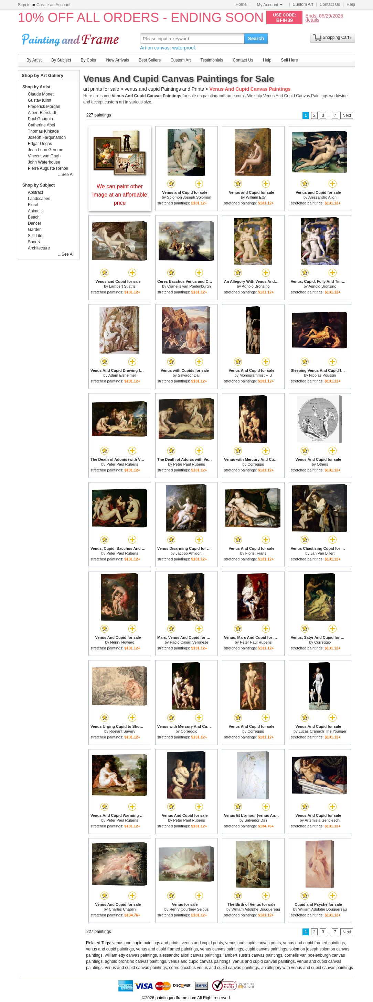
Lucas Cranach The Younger (323, 731)
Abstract (35, 192)
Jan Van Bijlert (322, 553)
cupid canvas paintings (266, 949)
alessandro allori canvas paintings (190, 955)
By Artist (34, 60)
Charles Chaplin (122, 909)
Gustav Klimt (39, 100)
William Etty (256, 197)
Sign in (24, 4)
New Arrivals (117, 60)
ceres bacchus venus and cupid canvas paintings (214, 967)
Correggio (255, 464)
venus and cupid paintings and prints (146, 942)
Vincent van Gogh (44, 156)
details (312, 20)
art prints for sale (101, 89)
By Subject (61, 60)
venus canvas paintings (221, 949)
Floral (33, 204)
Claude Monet (41, 94)
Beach (34, 217)
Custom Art (303, 4)
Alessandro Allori (322, 197)
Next (346, 115)
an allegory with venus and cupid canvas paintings (307, 967)
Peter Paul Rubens (122, 464)
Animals (35, 211)
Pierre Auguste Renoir (48, 168)
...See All (66, 174)
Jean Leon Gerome (45, 149)
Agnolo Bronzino (256, 286)
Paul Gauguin (40, 118)
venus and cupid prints (202, 942)
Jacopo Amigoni (189, 553)
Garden (35, 229)
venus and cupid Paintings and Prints (164, 89)
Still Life (35, 235)
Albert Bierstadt (42, 112)
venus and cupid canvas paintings (200, 961)
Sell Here (289, 60)
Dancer (34, 223)
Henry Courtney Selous (189, 909)
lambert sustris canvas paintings (253, 955)
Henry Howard (122, 642)
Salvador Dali (189, 375)
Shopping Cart (336, 37)
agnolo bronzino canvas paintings (135, 961)
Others (322, 464)
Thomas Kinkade (43, 131)
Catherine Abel (41, 125)
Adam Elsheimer (122, 375)
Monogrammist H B (255, 375)
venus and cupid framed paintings (314, 942)
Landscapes (39, 198)
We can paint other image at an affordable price (120, 194)
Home (241, 4)
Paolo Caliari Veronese (189, 642)
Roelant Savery (122, 731)
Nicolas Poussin (322, 375)
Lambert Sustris (122, 286)
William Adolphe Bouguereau (256, 909)
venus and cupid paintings (110, 949)
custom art (114, 102)
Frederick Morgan (44, 106)
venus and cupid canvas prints (253, 942)
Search (256, 38)
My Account (270, 4)
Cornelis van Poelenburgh (189, 286)
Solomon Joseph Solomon (189, 197)
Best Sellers (150, 60)
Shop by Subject (38, 185)
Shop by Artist (36, 87)
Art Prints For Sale (71, 38)
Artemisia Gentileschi (322, 820)
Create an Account (53, 4)
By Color (88, 60)
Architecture (39, 248)
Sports (34, 242)
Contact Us (330, 4)
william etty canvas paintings (131, 955)
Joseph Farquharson (47, 137)
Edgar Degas (40, 143)
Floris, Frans (255, 553)
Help (351, 4)
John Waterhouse (44, 162)
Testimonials (211, 60)
